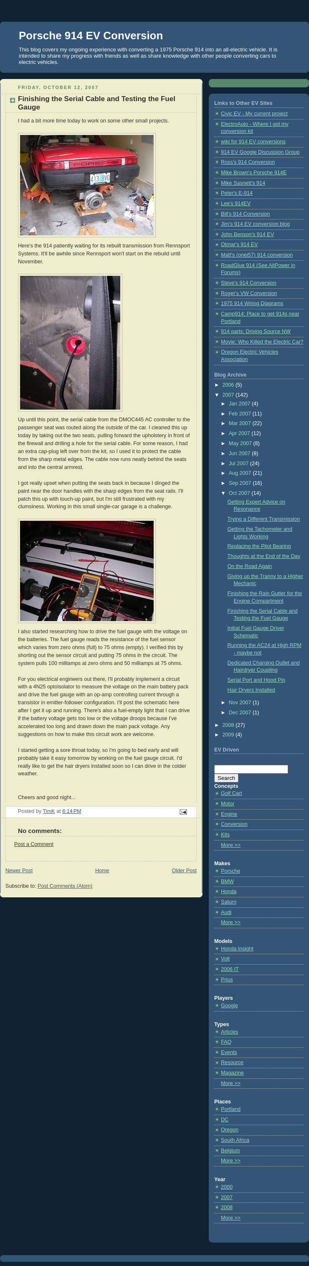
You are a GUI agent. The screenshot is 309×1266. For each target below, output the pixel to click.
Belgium (230, 1151)
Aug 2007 (241, 473)
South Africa (235, 1140)
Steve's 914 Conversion (248, 283)
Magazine (232, 1073)
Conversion (234, 824)
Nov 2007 (241, 703)
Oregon (229, 1130)
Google (229, 1006)
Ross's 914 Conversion (248, 162)
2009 (229, 735)
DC (224, 1120)
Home (102, 871)
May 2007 (241, 443)
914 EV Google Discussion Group (260, 152)
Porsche (230, 871)
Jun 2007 (240, 453)
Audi (226, 912)
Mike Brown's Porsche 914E (253, 173)
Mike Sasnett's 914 (243, 183)
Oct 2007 (240, 493)
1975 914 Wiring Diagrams (252, 303)
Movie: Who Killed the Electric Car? (262, 342)
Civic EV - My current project (254, 114)
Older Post (184, 871)
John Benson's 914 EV (247, 234)
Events (229, 1052)
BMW (227, 881)
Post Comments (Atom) (65, 886)
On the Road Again (250, 566)
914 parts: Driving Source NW (256, 331)
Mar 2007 (241, 423)
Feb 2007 (241, 414)
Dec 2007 (241, 713)
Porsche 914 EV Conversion (91, 35)
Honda (228, 891)
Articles (229, 1032)
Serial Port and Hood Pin (257, 680)
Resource (232, 1062)
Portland (231, 1109)
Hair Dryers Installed (251, 690)
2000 (227, 1187)
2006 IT (230, 969)
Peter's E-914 (237, 193)
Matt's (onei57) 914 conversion (257, 255)
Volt (225, 959)
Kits (225, 835)
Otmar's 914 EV (239, 244)
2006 (229, 385)
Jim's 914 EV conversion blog (255, 224)
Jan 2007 (240, 404)
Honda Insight (237, 949)
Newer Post (19, 871)
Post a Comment (33, 844)
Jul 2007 (239, 463)
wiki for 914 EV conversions (253, 142)
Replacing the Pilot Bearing (259, 546)
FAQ (226, 1042)
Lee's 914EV (236, 203)
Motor (227, 804)
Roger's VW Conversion (249, 293)
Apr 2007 (240, 433)
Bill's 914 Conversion (245, 214)
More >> (231, 845)
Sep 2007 (241, 483)
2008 (229, 725)
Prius (227, 980)
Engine (229, 814)
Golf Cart (231, 793)
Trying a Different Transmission (264, 519)
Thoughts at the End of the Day (264, 556)
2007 (229, 395)
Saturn (228, 902)
